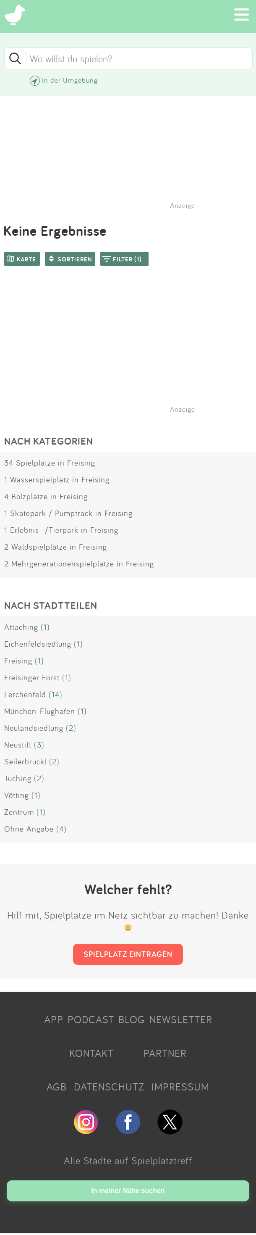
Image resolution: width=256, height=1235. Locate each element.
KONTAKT (91, 1053)
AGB (57, 1086)
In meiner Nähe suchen (128, 1190)
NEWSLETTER (180, 1019)
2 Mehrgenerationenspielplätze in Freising (79, 563)
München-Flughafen (39, 711)
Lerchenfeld (25, 694)
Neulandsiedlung (33, 728)
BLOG (131, 1019)
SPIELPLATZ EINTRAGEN (128, 953)
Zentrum (19, 812)
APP (53, 1019)
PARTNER (165, 1053)
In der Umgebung (70, 80)
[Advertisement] (132, 350)
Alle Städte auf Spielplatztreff (128, 1160)
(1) (45, 627)
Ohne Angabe (29, 829)
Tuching (17, 778)
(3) (39, 745)
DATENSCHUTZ (109, 1086)
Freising (18, 661)
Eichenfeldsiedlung (37, 644)
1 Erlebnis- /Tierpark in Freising (61, 530)
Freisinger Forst (32, 677)
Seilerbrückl (25, 761)
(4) (61, 829)
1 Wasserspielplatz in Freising (57, 479)
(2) (71, 728)
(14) (56, 694)
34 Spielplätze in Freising (49, 463)
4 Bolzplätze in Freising (46, 496)
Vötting (16, 795)
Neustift (17, 745)
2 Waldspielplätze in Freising (55, 547)
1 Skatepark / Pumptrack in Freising (68, 513)
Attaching (21, 627)
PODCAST (91, 1019)
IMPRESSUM (180, 1086)
